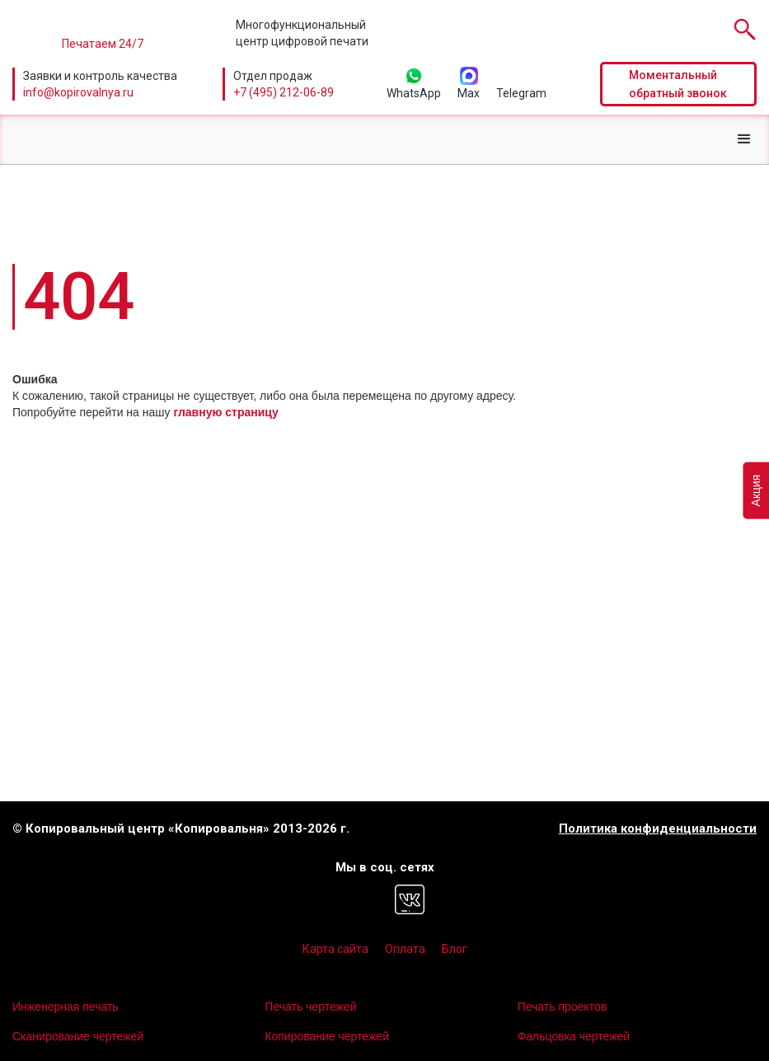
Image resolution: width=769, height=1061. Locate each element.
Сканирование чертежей (77, 1036)
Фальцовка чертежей (574, 1036)
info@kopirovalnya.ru (78, 92)
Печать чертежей (310, 1006)
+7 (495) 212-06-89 (283, 92)
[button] (744, 139)
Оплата (405, 948)
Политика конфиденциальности (658, 829)
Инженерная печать (65, 1006)
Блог (454, 948)
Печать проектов (562, 1006)
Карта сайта (335, 948)
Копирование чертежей (327, 1036)
